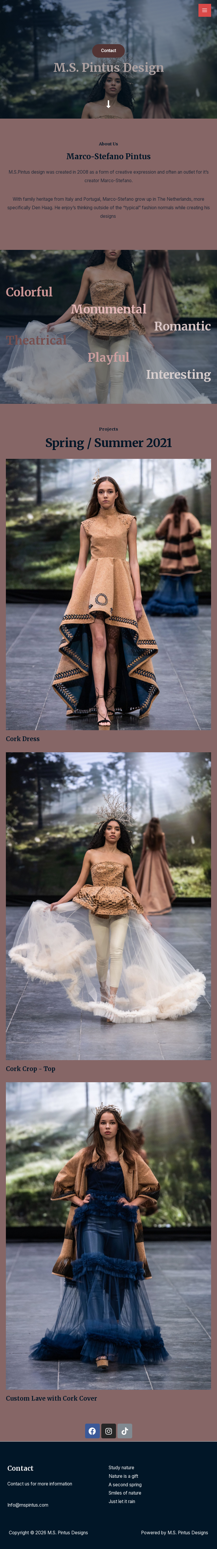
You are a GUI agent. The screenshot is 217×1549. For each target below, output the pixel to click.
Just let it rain (122, 1501)
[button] (108, 51)
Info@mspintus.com (27, 1505)
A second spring (125, 1484)
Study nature (121, 1467)
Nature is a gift (123, 1476)
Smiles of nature (125, 1493)
